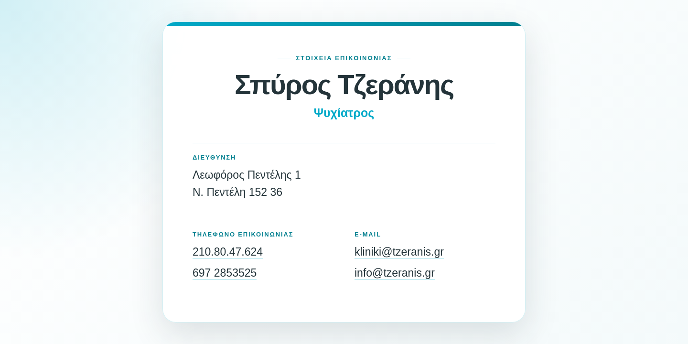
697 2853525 (225, 273)
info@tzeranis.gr (395, 273)
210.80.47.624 (228, 252)
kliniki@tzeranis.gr (399, 252)
